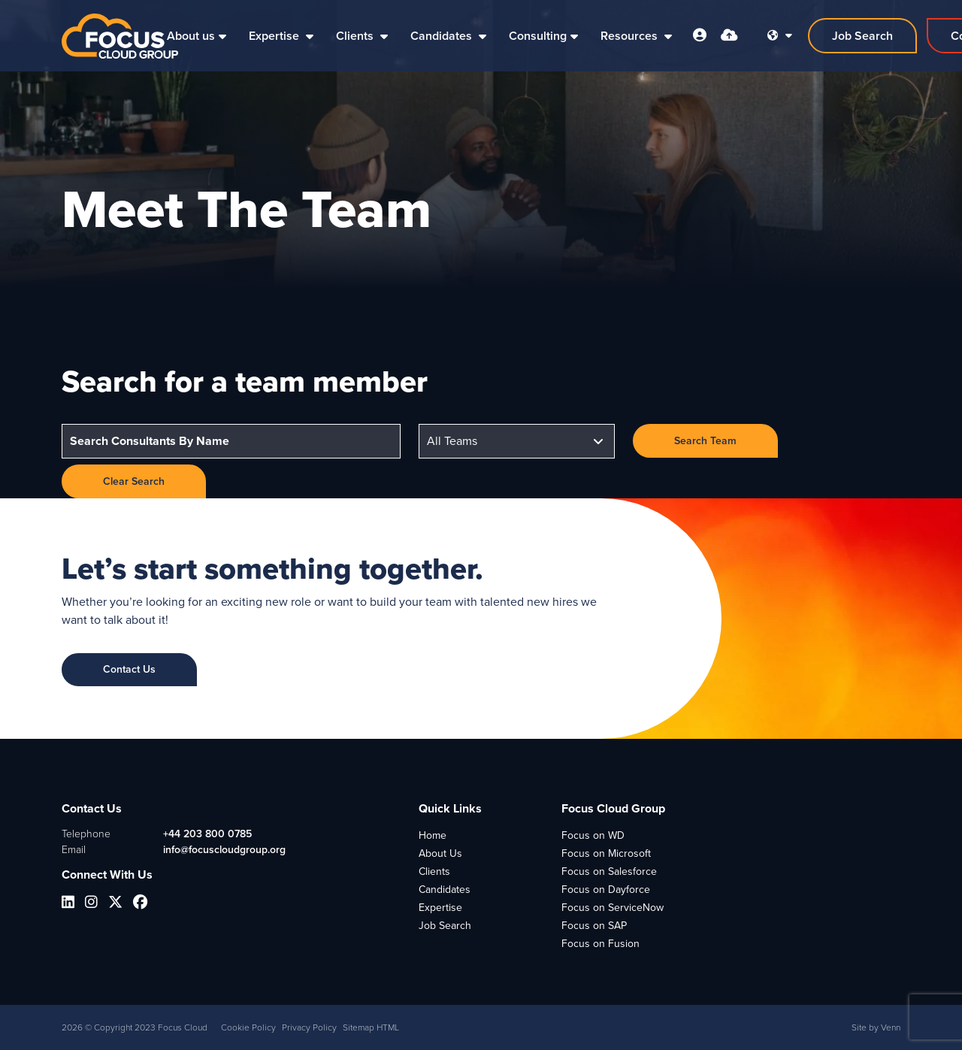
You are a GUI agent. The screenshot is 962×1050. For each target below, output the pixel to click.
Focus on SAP (594, 926)
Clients (356, 35)
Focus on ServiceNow (612, 907)
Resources (630, 35)
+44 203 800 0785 (207, 834)
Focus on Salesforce (609, 871)
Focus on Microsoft (606, 853)
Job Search (445, 926)
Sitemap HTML (371, 1027)
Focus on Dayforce (605, 889)
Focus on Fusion (600, 944)
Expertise (275, 35)
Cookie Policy (248, 1027)
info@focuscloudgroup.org (224, 850)
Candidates (442, 35)
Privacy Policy (309, 1027)
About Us (440, 853)
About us (191, 35)
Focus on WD (593, 835)
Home (432, 835)
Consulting (538, 35)
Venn (890, 1027)
